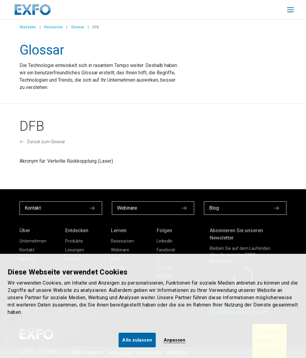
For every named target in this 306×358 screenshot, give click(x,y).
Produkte (74, 241)
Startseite (28, 27)
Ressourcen (122, 241)
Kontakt (27, 249)
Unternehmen (33, 241)
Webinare (120, 249)
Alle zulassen (137, 340)
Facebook (166, 249)
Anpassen (175, 340)
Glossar (77, 27)
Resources (53, 27)
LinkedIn (165, 241)
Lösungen (74, 249)
